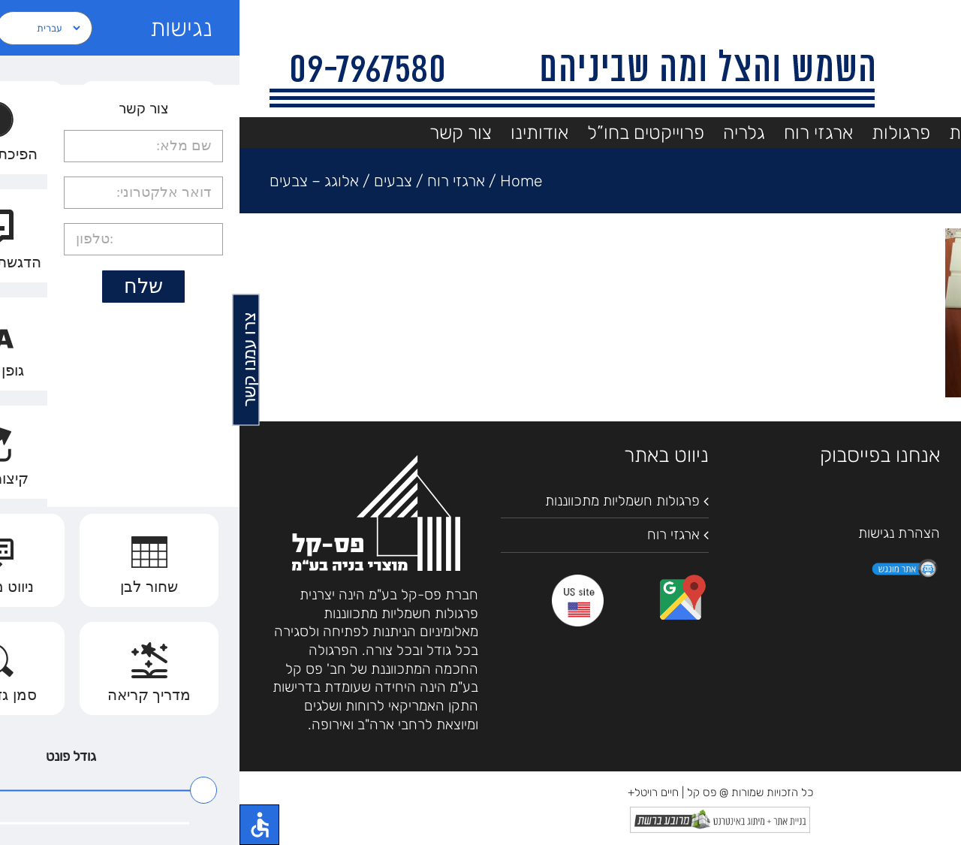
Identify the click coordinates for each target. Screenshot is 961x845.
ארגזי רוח (434, 534)
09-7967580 (851, 556)
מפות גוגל (870, 537)
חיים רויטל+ (413, 792)
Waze (816, 537)
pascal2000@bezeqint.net (817, 593)
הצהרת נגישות (659, 533)
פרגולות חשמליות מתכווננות (383, 500)
